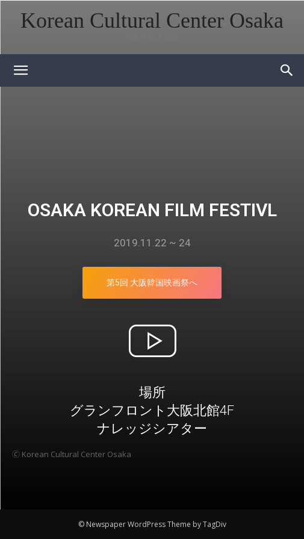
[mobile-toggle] (20, 70)
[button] (287, 70)
